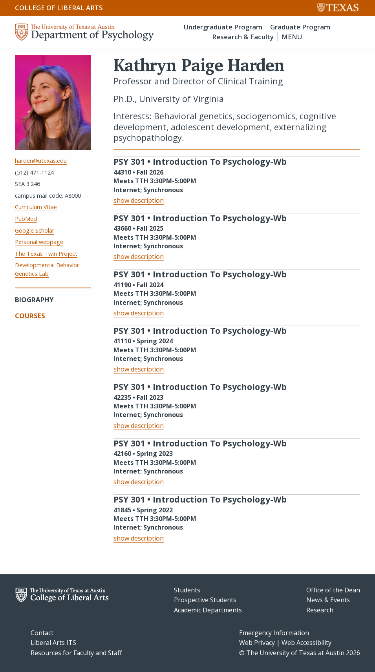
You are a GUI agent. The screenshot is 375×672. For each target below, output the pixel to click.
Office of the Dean (333, 590)
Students (187, 590)
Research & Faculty (243, 36)
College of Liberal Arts (59, 7)
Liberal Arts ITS (53, 642)
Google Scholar (34, 230)
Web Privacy (257, 642)
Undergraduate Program (223, 26)
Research (319, 610)
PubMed (26, 218)
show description (138, 200)
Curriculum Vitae (36, 207)
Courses (30, 315)
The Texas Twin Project (46, 253)
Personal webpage (39, 242)
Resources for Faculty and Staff (76, 652)
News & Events (328, 600)
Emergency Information (274, 632)
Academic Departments (208, 610)
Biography (34, 299)
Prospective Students (205, 600)
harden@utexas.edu (41, 160)
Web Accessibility (306, 642)
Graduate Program (300, 26)
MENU (292, 36)
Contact (42, 632)
